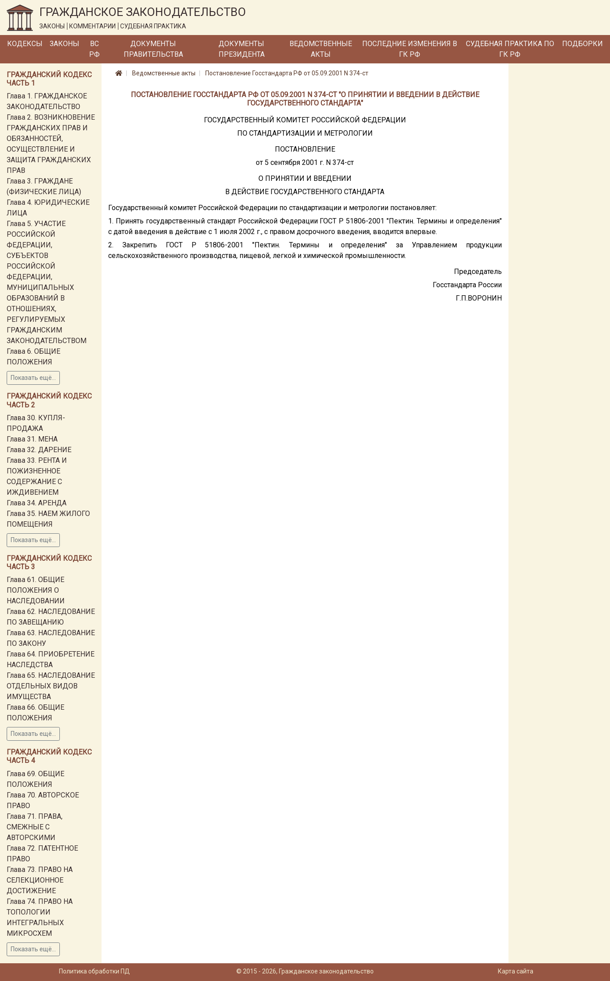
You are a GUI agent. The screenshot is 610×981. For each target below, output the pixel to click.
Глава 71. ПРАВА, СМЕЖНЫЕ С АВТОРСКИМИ (35, 827)
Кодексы (25, 43)
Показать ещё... (33, 377)
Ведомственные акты (320, 49)
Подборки (582, 43)
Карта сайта (515, 971)
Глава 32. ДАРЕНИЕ (39, 450)
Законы (64, 43)
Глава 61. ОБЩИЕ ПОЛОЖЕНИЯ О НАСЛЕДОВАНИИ (36, 590)
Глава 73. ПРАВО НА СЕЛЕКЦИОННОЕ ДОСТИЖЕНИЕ (40, 880)
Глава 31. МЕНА (32, 439)
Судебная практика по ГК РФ (510, 49)
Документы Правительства (153, 49)
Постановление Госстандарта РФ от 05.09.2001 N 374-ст (286, 73)
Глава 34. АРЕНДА (36, 503)
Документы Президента (242, 49)
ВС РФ (94, 49)
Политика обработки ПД (94, 971)
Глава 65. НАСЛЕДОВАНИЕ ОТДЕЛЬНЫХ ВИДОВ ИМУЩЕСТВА (51, 686)
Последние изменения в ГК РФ (409, 49)
